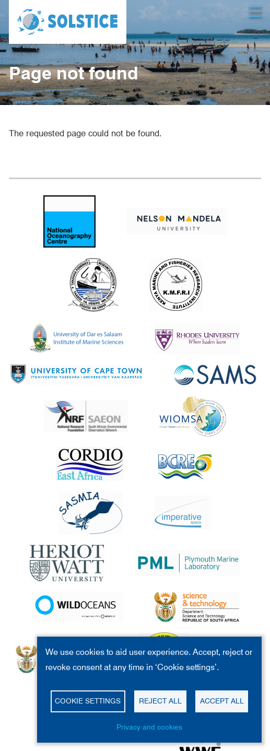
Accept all (222, 701)
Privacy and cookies (149, 727)
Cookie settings (88, 701)
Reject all (160, 701)
